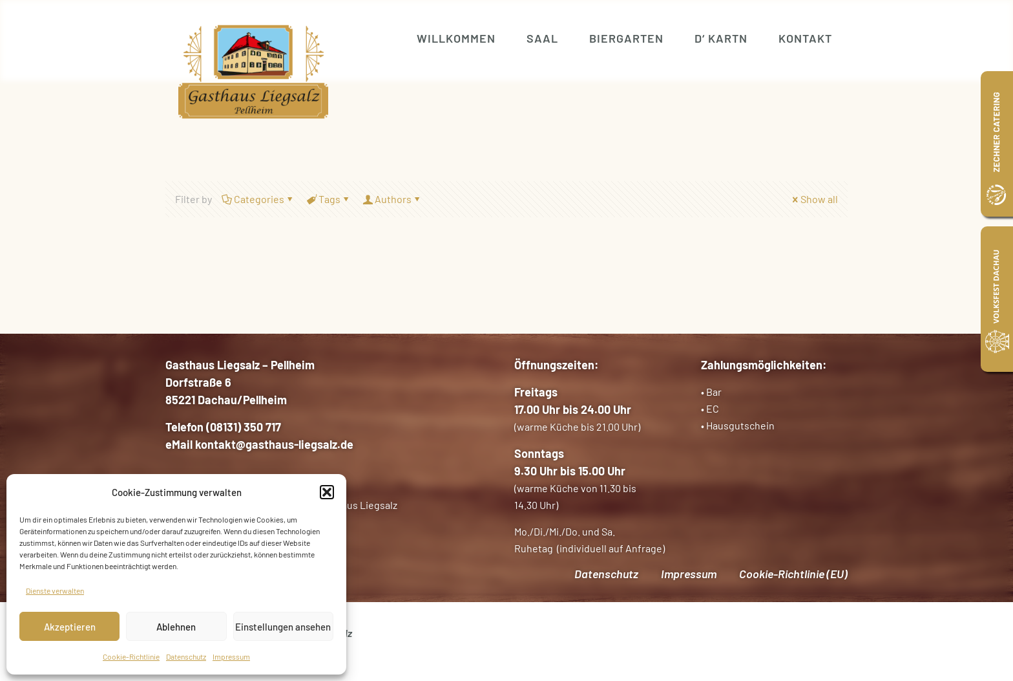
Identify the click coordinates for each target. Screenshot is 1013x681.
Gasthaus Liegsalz (356, 505)
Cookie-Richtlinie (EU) (793, 573)
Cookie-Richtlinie (131, 656)
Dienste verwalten (55, 590)
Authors (392, 199)
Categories (258, 199)
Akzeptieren (70, 626)
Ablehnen (176, 626)
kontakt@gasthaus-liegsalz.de (274, 444)
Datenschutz (186, 656)
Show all (814, 199)
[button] (326, 492)
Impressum (231, 656)
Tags (328, 199)
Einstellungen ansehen (283, 626)
